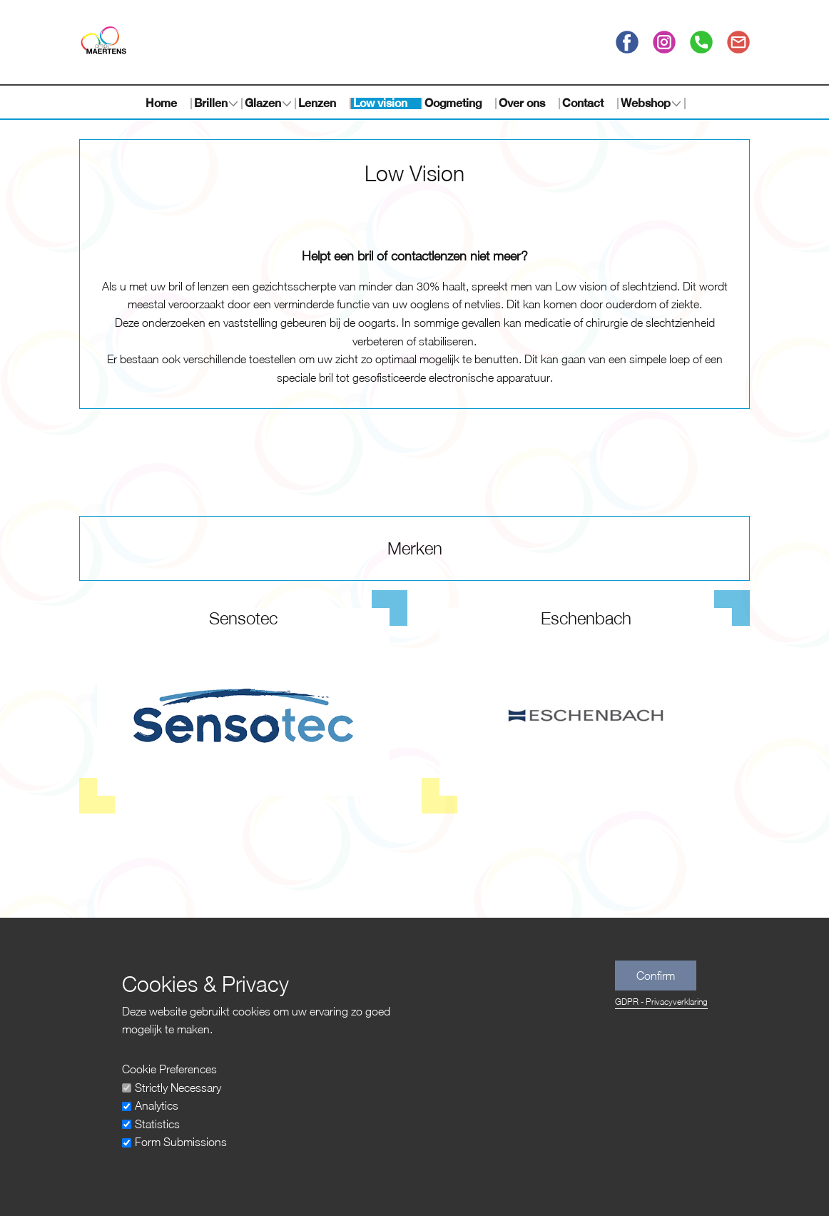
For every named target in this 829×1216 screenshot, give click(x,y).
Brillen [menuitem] (211, 103)
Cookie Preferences (169, 1069)
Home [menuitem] (161, 103)
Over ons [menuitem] (522, 103)
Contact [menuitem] (583, 103)
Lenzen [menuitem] (317, 103)
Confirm (655, 975)
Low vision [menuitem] (380, 103)
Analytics (156, 1105)
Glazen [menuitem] (263, 103)
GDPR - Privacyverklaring (661, 1001)
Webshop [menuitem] (646, 103)
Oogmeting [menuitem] (453, 103)
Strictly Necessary (178, 1087)
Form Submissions (181, 1141)
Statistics (157, 1124)
